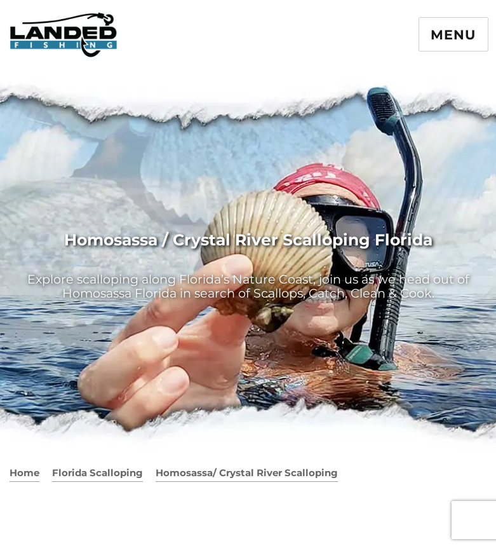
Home (24, 473)
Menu (453, 35)
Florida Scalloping (97, 473)
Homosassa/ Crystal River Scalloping (247, 473)
